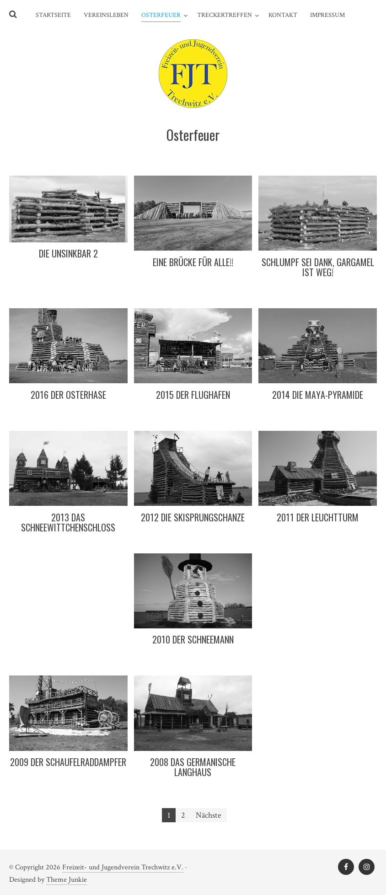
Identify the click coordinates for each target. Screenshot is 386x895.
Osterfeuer (161, 15)
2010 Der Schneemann (193, 639)
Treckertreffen (224, 15)
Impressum (327, 15)
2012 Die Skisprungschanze (193, 517)
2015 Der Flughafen (193, 395)
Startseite (53, 15)
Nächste (208, 815)
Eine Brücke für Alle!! (193, 262)
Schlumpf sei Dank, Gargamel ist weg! (318, 267)
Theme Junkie (66, 879)
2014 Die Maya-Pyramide (317, 395)
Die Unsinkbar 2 (68, 253)
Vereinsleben (106, 15)
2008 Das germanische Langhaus (193, 767)
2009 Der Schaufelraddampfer (68, 762)
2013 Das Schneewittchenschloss (68, 522)
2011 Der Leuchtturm (318, 517)
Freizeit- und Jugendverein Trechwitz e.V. (122, 867)
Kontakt (282, 15)
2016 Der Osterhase (68, 395)
